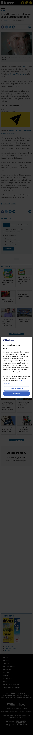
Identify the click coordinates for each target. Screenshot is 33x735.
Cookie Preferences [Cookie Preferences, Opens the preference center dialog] (16, 388)
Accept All (16, 394)
